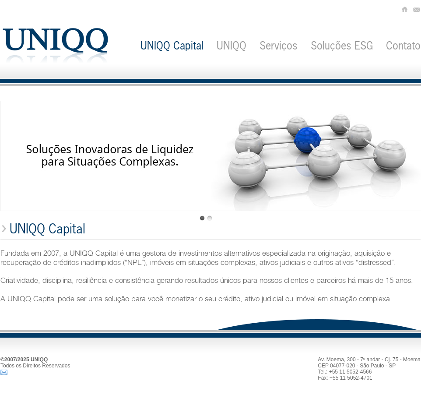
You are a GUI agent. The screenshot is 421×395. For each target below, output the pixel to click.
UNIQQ (231, 45)
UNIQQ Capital (171, 45)
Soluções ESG (342, 45)
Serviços (279, 45)
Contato (403, 45)
